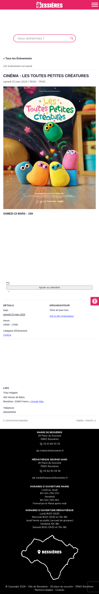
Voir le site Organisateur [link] (62, 316)
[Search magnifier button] (72, 38)
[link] (95, 301)
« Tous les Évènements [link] (17, 58)
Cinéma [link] (7, 335)
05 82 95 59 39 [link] (49, 471)
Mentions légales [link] (44, 590)
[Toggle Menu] (95, 5)
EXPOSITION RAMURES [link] (16, 421)
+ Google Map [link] (36, 401)
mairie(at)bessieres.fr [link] (49, 450)
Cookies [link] (59, 590)
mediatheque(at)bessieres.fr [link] (49, 477)
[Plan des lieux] (49, 362)
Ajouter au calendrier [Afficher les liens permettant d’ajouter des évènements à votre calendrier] (49, 287)
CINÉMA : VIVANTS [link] (85, 421)
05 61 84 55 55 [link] (49, 444)
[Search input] (43, 38)
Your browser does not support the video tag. (49, 24)
